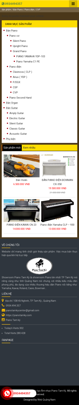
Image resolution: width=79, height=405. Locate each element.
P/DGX (16, 82)
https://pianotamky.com (19, 315)
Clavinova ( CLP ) (22, 71)
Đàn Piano (18, 9)
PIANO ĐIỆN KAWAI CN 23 (21, 224)
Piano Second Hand (20, 97)
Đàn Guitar (12, 108)
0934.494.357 (13, 305)
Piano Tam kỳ (13, 320)
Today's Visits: (11, 328)
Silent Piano (19, 40)
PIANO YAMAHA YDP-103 (30, 56)
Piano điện (29, 9)
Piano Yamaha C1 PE (28, 61)
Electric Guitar (17, 118)
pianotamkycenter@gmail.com (22, 310)
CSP (15, 87)
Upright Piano (20, 46)
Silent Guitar (16, 123)
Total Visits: (10, 333)
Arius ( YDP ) (20, 77)
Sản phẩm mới (12, 147)
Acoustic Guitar (18, 133)
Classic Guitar (17, 128)
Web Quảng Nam (46, 399)
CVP (15, 92)
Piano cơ (14, 35)
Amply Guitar (16, 113)
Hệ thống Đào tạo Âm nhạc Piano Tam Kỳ (44, 390)
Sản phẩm (6, 9)
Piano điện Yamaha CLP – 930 (57, 224)
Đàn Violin (21, 180)
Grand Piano (20, 51)
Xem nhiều (29, 147)
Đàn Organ (12, 102)
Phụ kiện (10, 139)
